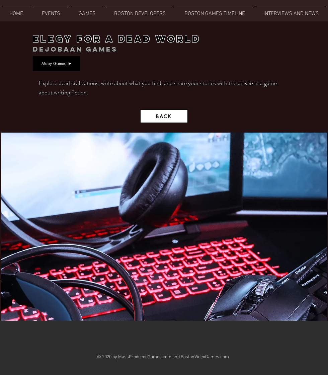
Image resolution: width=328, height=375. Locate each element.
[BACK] (164, 116)
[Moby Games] (56, 63)
